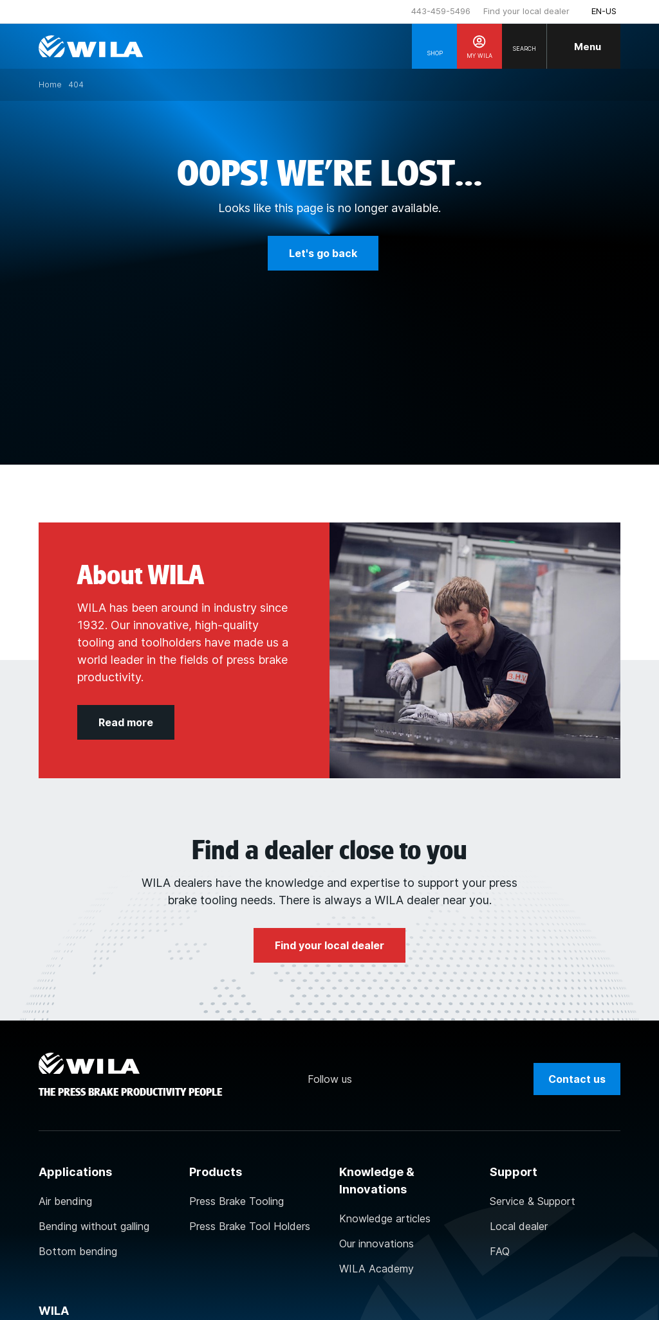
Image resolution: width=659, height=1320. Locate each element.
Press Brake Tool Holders (249, 1226)
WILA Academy (376, 1268)
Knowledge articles (385, 1218)
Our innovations (376, 1243)
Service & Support (532, 1201)
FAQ (500, 1251)
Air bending (65, 1201)
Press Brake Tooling (236, 1201)
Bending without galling (94, 1226)
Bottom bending (78, 1251)
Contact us (577, 1079)
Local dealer (519, 1226)
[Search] (524, 46)
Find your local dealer (526, 11)
